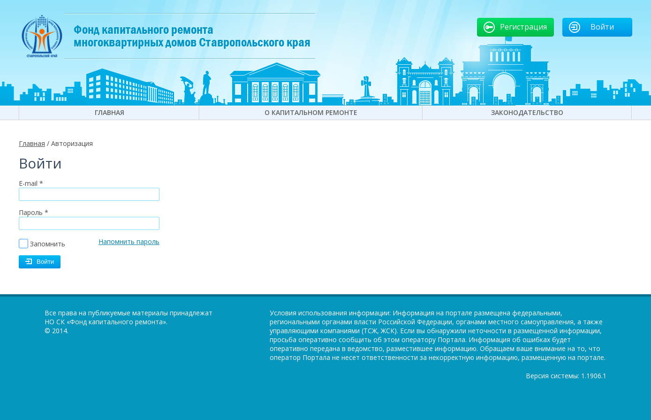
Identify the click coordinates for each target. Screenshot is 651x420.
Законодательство (527, 112)
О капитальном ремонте (311, 112)
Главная (109, 112)
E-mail (31, 183)
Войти (602, 27)
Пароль (33, 212)
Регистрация (523, 27)
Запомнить (47, 243)
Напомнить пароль (128, 241)
